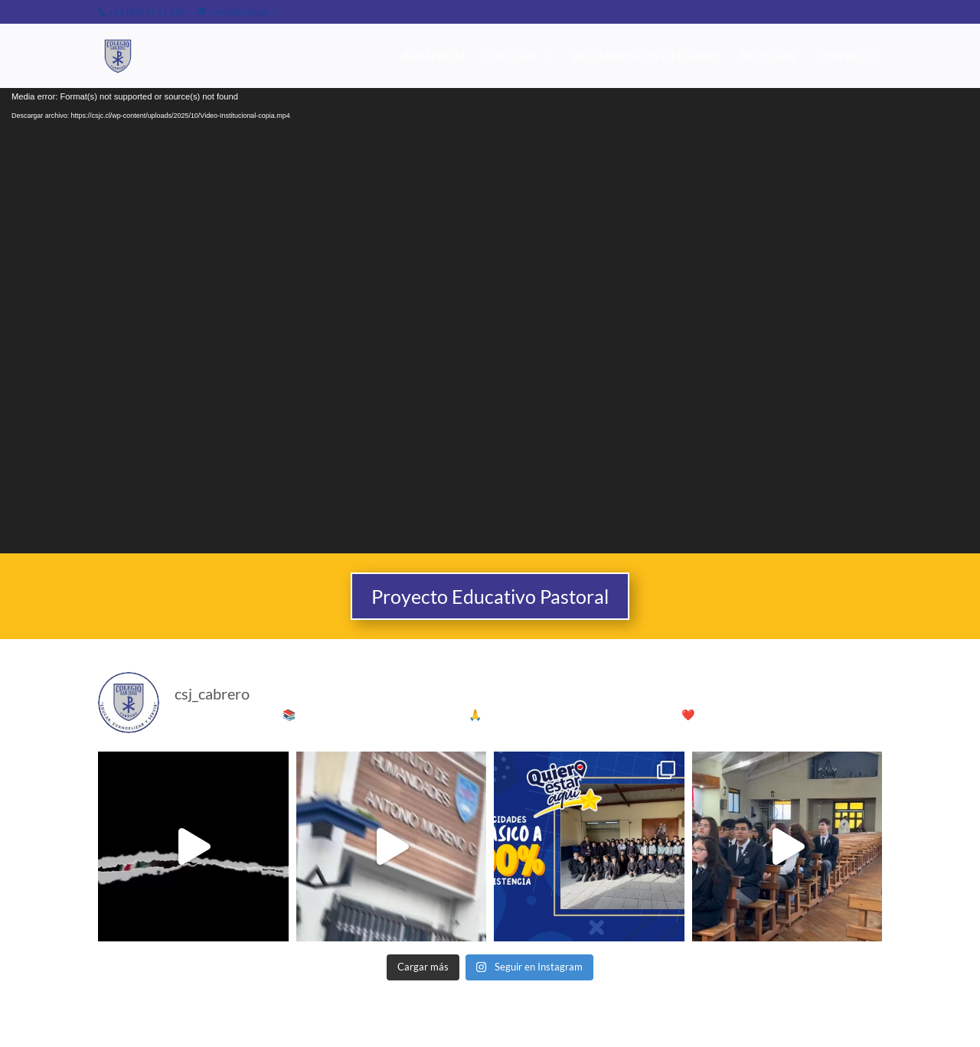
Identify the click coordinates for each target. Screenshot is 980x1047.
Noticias (768, 57)
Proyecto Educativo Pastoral (490, 596)
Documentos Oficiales (646, 57)
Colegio (510, 57)
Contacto (848, 57)
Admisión (433, 57)
